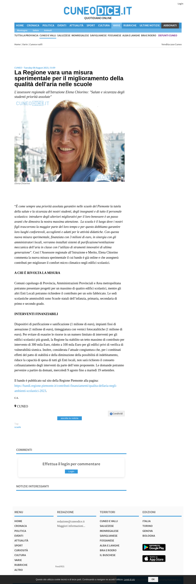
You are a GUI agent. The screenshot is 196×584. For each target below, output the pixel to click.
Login (180, 3)
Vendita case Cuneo (171, 44)
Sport (91, 25)
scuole (17, 427)
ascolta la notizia (69, 418)
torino (147, 526)
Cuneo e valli (47, 35)
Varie (116, 25)
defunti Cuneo (167, 35)
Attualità (76, 25)
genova (147, 531)
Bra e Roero (148, 35)
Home (20, 25)
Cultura (104, 25)
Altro (18, 570)
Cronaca (33, 25)
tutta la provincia (26, 35)
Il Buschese (107, 555)
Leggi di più (129, 579)
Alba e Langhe (131, 35)
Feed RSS (59, 566)
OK (153, 579)
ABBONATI (170, 25)
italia (146, 521)
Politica (48, 25)
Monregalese (80, 35)
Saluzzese (63, 35)
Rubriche (129, 25)
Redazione (65, 512)
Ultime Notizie (150, 25)
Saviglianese (98, 35)
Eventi (61, 25)
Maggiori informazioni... (71, 525)
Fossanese (114, 35)
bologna (148, 535)
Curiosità (21, 550)
